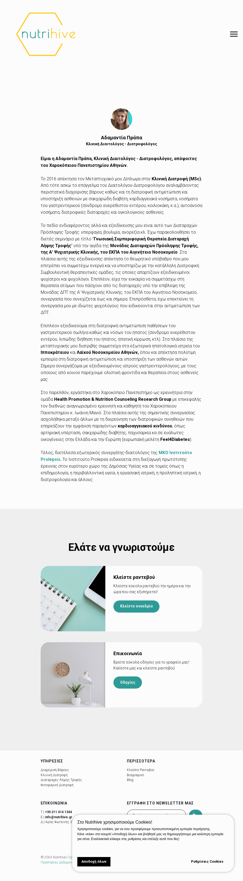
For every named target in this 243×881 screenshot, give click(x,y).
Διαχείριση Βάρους (55, 770)
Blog (130, 780)
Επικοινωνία (127, 653)
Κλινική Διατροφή (54, 775)
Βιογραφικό (135, 775)
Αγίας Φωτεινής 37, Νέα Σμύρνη (69, 822)
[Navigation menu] (234, 34)
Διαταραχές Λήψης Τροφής (61, 780)
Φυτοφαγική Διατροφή (57, 785)
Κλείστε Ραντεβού (140, 770)
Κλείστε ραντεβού (134, 577)
